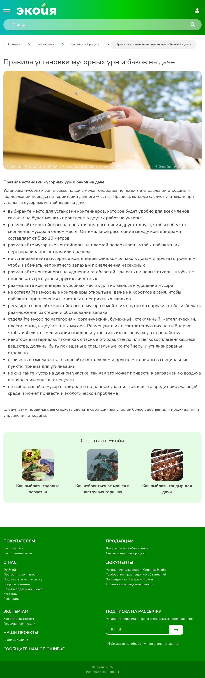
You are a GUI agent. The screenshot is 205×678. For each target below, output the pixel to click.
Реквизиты (11, 599)
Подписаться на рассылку (22, 579)
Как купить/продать (84, 44)
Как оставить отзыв (18, 553)
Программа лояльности (21, 574)
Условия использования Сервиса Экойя (136, 570)
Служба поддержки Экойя (22, 589)
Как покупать (13, 548)
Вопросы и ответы (16, 584)
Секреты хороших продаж (125, 553)
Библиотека (45, 44)
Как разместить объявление (127, 548)
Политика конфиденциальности (130, 584)
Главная (14, 44)
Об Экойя (10, 570)
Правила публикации (19, 624)
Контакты (10, 594)
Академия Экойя (15, 640)
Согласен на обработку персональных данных (145, 644)
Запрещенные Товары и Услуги (129, 579)
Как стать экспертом (18, 619)
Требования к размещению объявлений (136, 574)
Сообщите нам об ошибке (34, 649)
